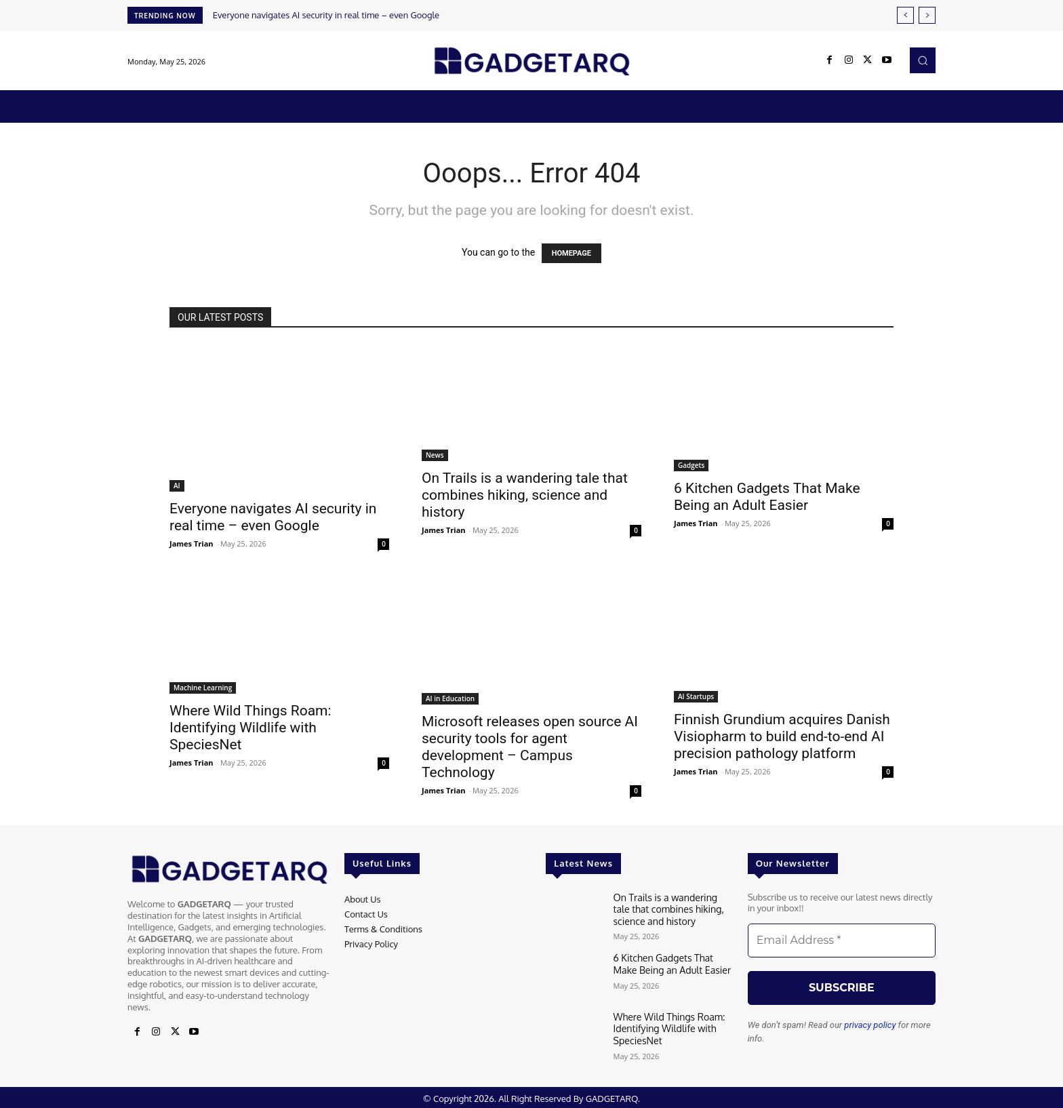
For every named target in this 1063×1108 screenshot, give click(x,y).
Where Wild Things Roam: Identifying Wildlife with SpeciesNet (250, 728)
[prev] (905, 15)
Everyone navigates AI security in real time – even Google (326, 14)
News (435, 455)
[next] (927, 15)
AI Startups (696, 696)
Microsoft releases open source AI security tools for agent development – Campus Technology (530, 746)
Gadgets (691, 465)
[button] (923, 60)
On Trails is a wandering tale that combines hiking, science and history (525, 495)
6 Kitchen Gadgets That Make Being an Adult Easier (767, 496)
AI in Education (450, 698)
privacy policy (870, 1025)
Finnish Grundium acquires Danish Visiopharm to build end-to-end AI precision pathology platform (782, 736)
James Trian (191, 543)
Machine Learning (203, 687)
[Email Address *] (842, 940)
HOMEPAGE (571, 253)
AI (177, 485)
